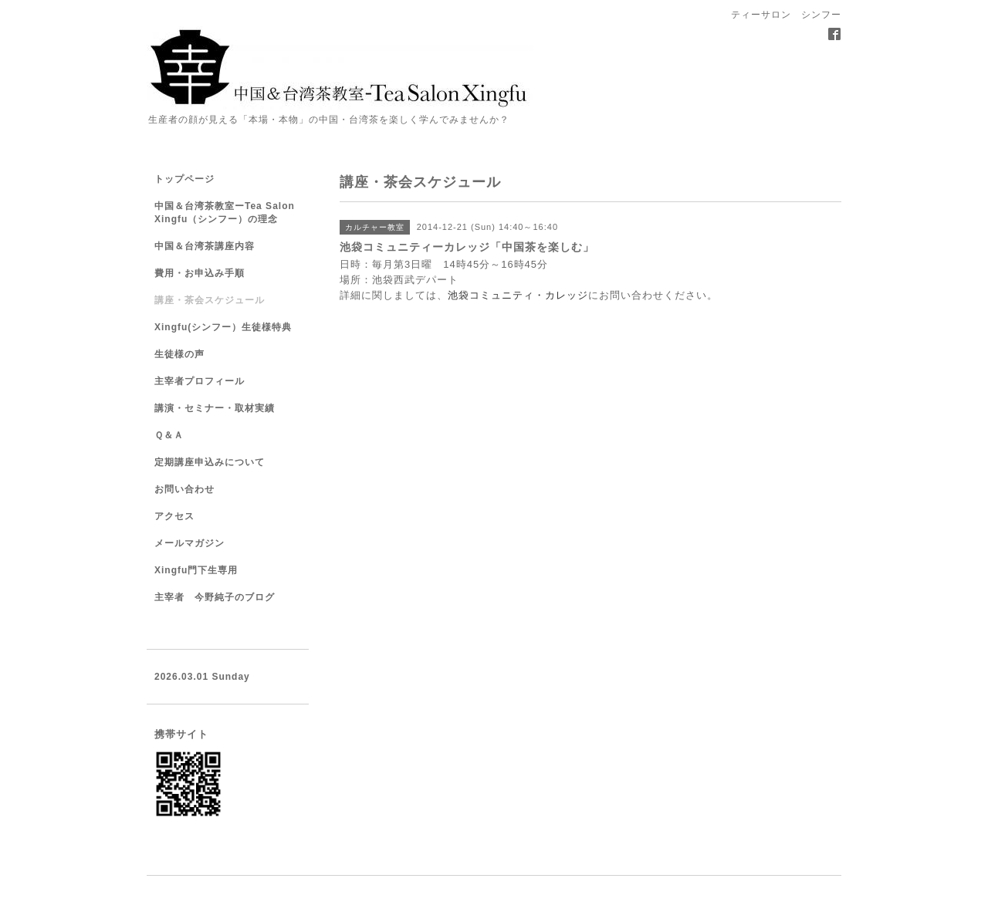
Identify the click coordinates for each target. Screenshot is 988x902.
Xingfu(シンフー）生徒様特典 (223, 327)
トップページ (184, 179)
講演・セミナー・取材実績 (214, 408)
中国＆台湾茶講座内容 (204, 246)
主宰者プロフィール (199, 381)
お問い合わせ (184, 489)
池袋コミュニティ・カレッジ (518, 295)
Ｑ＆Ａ (169, 435)
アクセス (174, 516)
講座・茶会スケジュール (209, 300)
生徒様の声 (179, 354)
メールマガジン (189, 543)
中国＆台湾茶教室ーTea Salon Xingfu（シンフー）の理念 (224, 213)
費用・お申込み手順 (199, 273)
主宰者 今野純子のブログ (214, 597)
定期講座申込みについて (209, 462)
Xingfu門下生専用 (196, 570)
